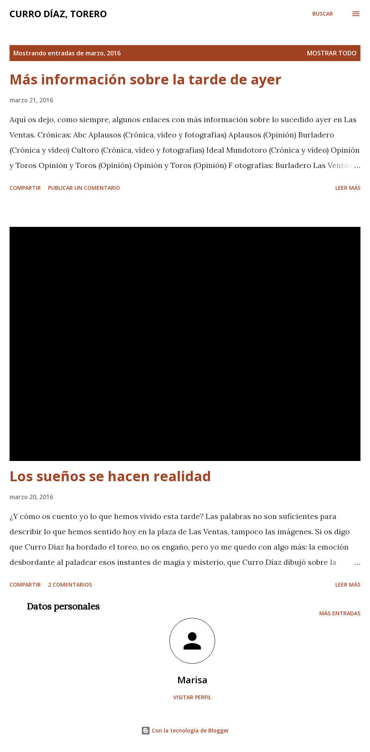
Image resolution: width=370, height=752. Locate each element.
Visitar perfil (192, 697)
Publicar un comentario (84, 187)
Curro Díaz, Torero (58, 13)
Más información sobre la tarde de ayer (146, 79)
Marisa (192, 679)
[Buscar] (322, 13)
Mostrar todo (332, 53)
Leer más (347, 187)
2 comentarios (70, 584)
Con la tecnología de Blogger (185, 730)
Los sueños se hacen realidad (110, 476)
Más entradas (339, 613)
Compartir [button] (25, 187)
